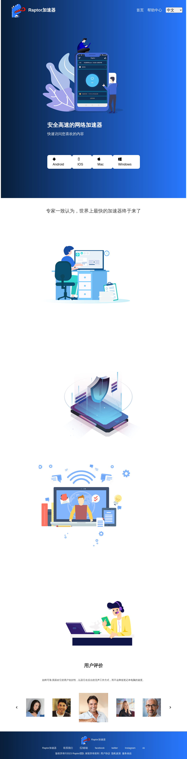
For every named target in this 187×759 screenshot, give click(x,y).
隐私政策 (116, 753)
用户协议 (106, 753)
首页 (140, 10)
